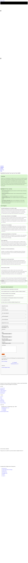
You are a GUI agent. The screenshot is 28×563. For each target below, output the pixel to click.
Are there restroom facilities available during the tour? (10, 302)
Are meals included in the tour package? (8, 293)
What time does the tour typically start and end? (9, 289)
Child (2, 335)
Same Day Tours (4, 469)
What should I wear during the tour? (7, 295)
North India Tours (4, 473)
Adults (3, 332)
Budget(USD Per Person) (5, 322)
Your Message (4, 345)
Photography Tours (4, 474)
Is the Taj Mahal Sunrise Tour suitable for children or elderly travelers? (13, 291)
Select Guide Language (5, 338)
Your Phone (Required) (5, 316)
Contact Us (3, 477)
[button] (14, 289)
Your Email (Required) (5, 319)
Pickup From (3, 329)
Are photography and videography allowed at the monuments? (12, 297)
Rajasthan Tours (4, 472)
